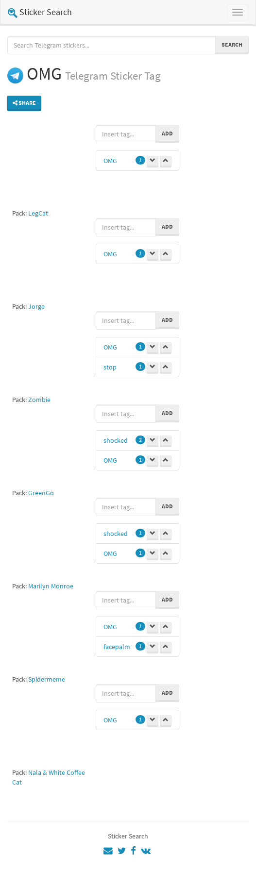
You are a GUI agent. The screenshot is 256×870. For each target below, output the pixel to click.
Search (232, 44)
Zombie (39, 399)
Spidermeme (46, 679)
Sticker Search (40, 11)
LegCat (38, 213)
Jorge (36, 306)
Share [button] (24, 102)
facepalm (116, 646)
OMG (110, 160)
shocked (115, 440)
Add (167, 133)
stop (110, 367)
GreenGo (41, 492)
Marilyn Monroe (50, 586)
